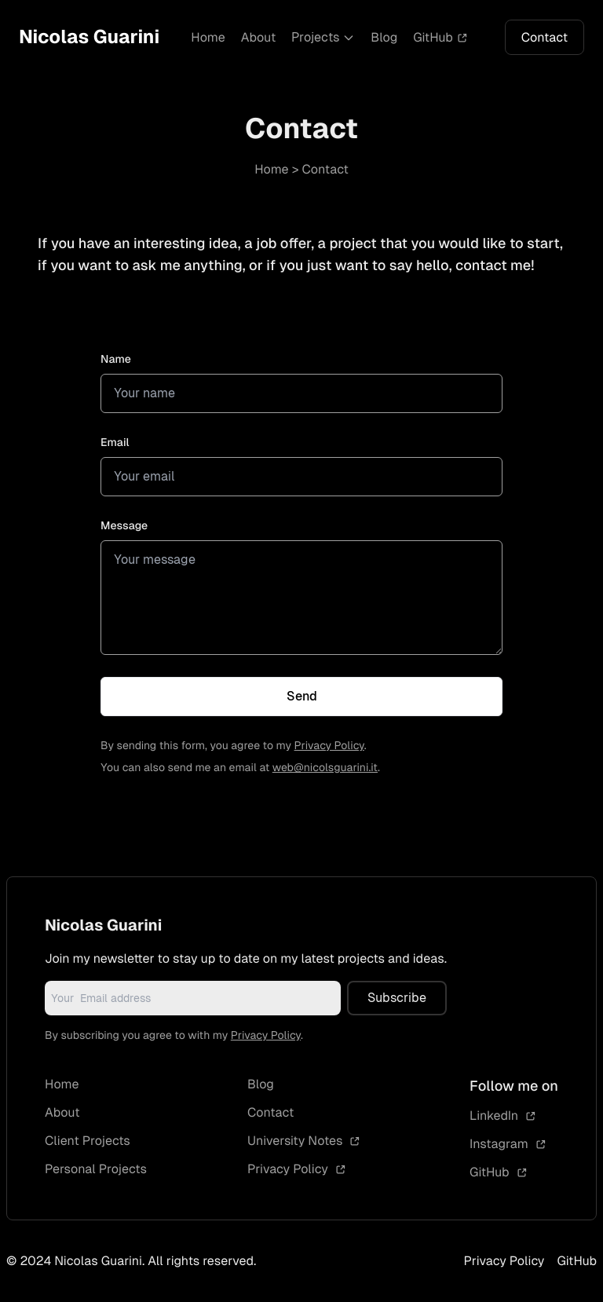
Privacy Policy (329, 746)
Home (208, 37)
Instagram (508, 1143)
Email (115, 443)
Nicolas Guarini (89, 37)
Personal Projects (96, 1168)
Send (302, 696)
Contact (544, 37)
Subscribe (396, 997)
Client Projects (87, 1140)
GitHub (440, 37)
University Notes (304, 1140)
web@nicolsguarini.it (325, 768)
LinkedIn (503, 1115)
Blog (384, 37)
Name (115, 359)
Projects (323, 37)
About (258, 37)
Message (124, 526)
